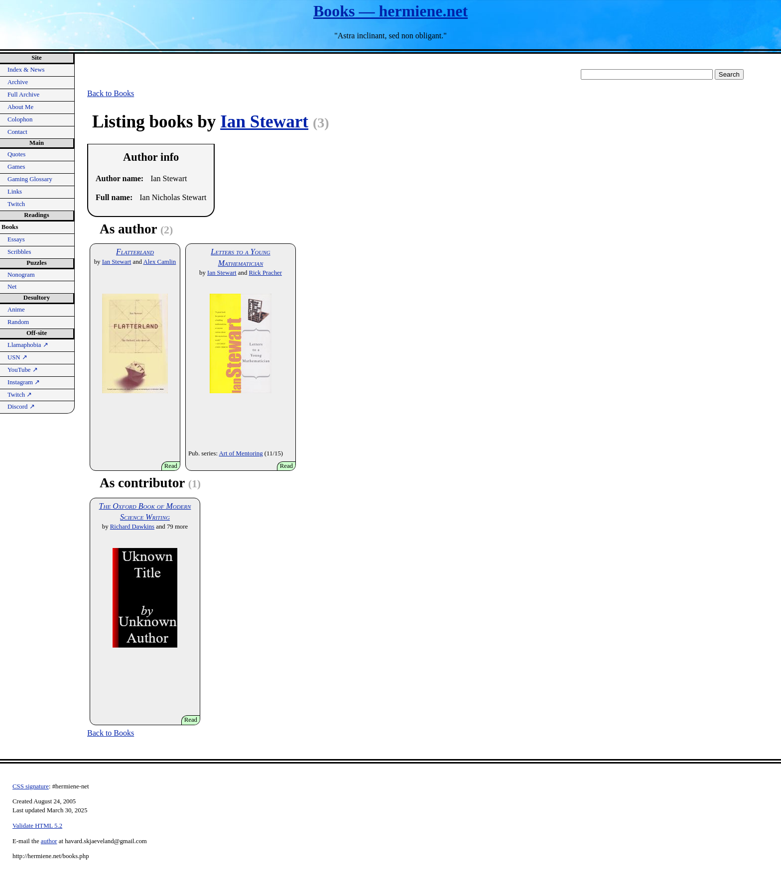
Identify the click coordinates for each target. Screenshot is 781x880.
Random (18, 322)
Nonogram (21, 274)
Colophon (19, 119)
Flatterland (135, 251)
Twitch (16, 204)
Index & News (26, 69)
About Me (20, 107)
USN (17, 357)
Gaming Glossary (29, 179)
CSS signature (30, 786)
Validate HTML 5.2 (37, 825)
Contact (17, 131)
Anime (16, 309)
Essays (16, 239)
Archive (17, 82)
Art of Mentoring (241, 453)
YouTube (22, 369)
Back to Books (110, 93)
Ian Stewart (264, 121)
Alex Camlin (159, 261)
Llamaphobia (27, 344)
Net (11, 286)
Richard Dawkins (132, 526)
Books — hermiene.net (390, 11)
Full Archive (23, 94)
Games (16, 166)
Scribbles (19, 251)
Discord (21, 406)
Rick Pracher (265, 272)
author (49, 841)
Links (14, 191)
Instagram (23, 382)
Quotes (16, 154)
